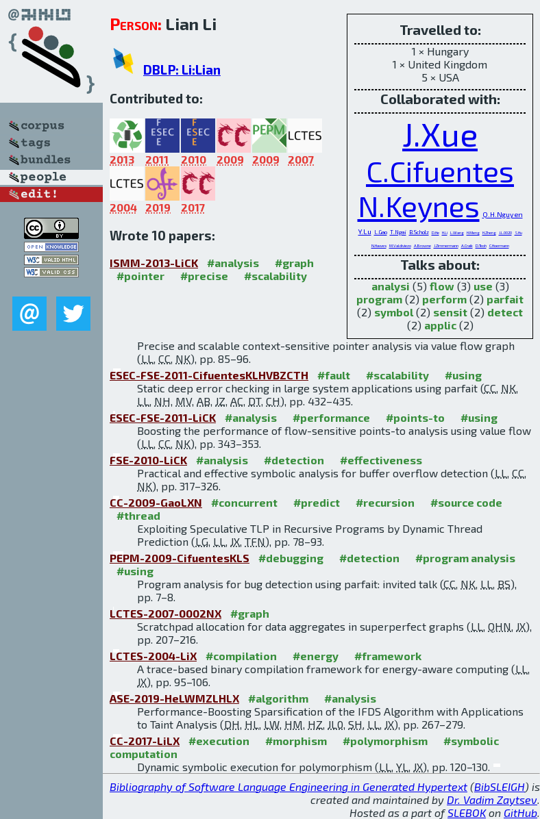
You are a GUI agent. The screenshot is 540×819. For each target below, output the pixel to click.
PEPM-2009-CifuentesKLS (179, 557)
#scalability (275, 275)
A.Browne (422, 245)
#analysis (233, 262)
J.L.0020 (505, 232)
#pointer (140, 275)
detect (505, 311)
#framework (387, 655)
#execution (218, 740)
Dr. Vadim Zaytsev (492, 799)
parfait (505, 298)
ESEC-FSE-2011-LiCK (163, 417)
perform (444, 298)
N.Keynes (419, 205)
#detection (294, 459)
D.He (435, 232)
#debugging (290, 557)
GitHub (520, 812)
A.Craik (467, 245)
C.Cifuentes (440, 170)
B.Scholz (419, 232)
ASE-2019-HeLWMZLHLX (174, 698)
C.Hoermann (499, 245)
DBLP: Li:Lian (182, 69)
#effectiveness (381, 459)
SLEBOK (466, 812)
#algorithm (278, 698)
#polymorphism (385, 740)
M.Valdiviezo (400, 245)
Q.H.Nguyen (502, 214)
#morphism (296, 740)
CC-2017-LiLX (145, 740)
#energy (316, 655)
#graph (294, 262)
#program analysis (465, 557)
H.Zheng (489, 232)
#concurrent (244, 502)
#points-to (415, 417)
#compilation (241, 655)
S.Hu (518, 232)
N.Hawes (378, 245)
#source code (466, 502)
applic (440, 324)
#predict (316, 502)
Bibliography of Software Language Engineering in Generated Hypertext (288, 786)
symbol (393, 311)
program (379, 298)
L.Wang (457, 232)
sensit (450, 311)
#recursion (385, 502)
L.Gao (380, 232)
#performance (331, 417)
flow (442, 285)
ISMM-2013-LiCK (154, 262)
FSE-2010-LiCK (148, 459)
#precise (204, 275)
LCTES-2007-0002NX (165, 613)
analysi (390, 285)
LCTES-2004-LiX (153, 655)
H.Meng (473, 232)
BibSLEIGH (499, 786)
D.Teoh (481, 245)
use (483, 285)
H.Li (444, 232)
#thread (138, 515)
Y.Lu (364, 231)
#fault (333, 374)
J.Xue (440, 133)
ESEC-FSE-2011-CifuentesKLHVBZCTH (209, 374)
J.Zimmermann (446, 245)
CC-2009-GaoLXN (156, 502)
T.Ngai (398, 232)
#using (463, 374)
